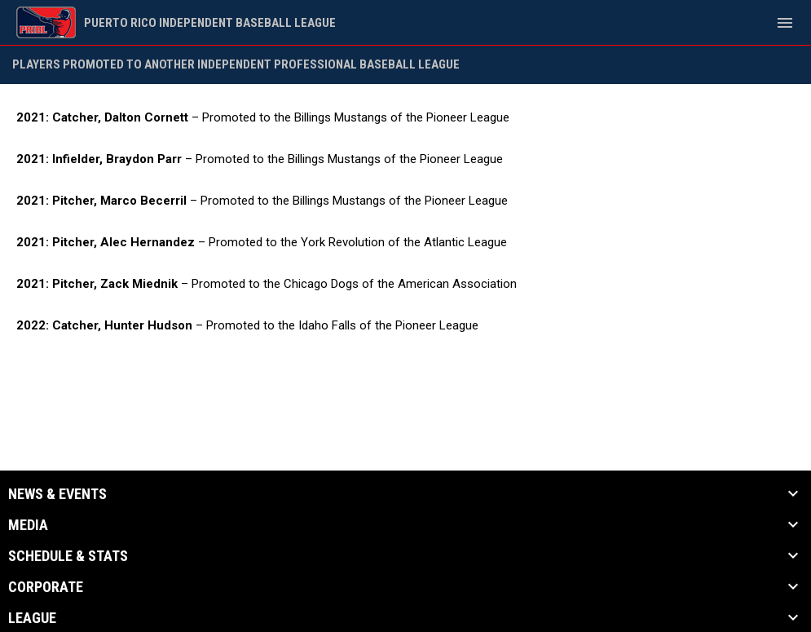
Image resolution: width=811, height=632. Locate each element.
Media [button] (28, 525)
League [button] (32, 618)
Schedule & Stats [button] (68, 556)
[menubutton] (785, 23)
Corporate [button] (45, 587)
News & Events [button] (57, 494)
